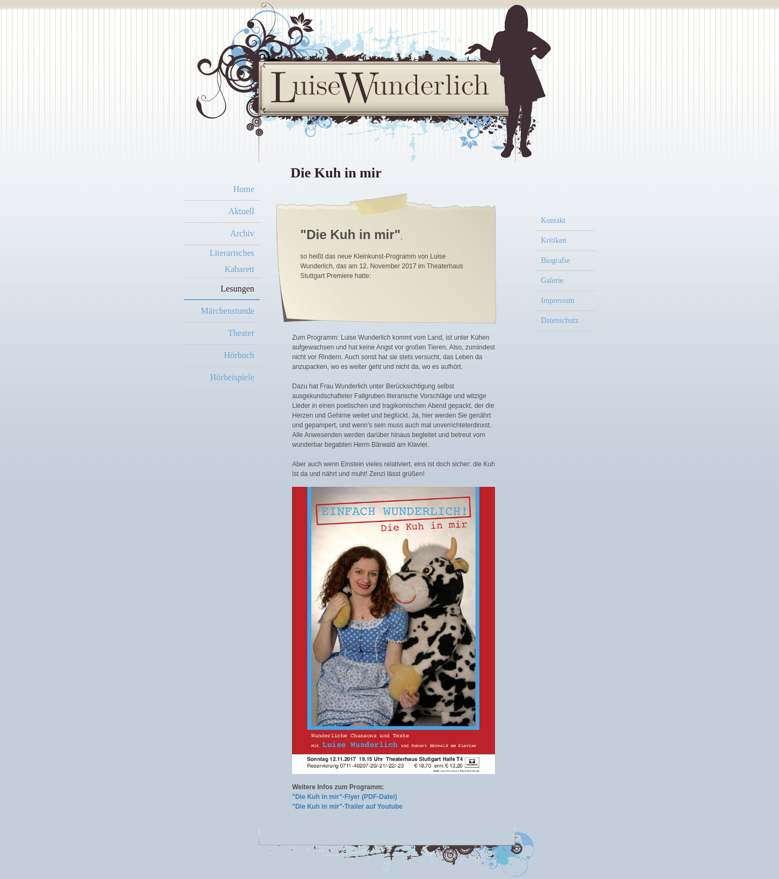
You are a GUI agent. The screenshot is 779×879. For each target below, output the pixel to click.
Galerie (552, 280)
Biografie (555, 260)
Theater (241, 333)
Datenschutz (559, 320)
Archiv (242, 233)
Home (243, 189)
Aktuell (241, 211)
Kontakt (553, 220)
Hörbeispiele (232, 377)
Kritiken (553, 240)
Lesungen (237, 288)
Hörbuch (239, 355)
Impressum (558, 300)
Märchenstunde (227, 310)
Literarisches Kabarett (231, 261)
